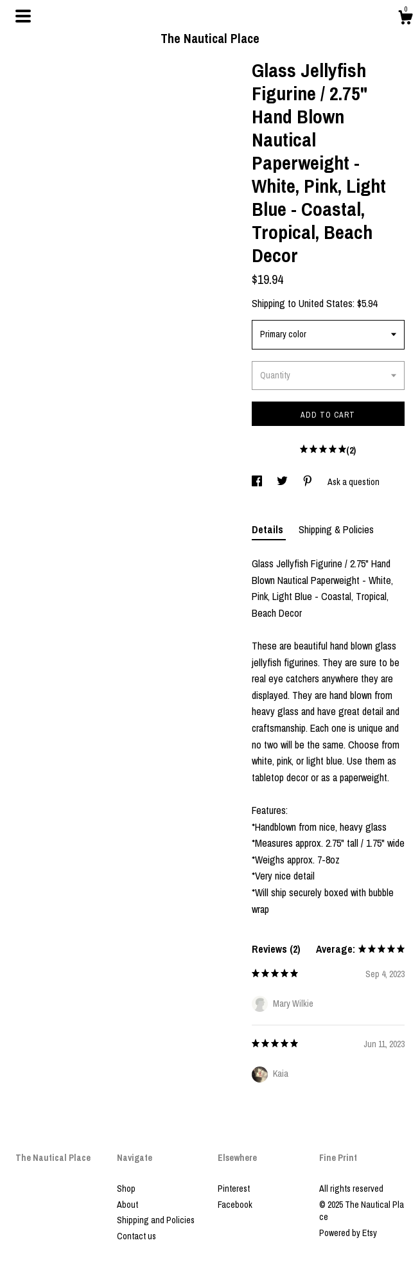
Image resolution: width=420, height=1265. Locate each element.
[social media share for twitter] (283, 482)
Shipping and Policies (156, 1220)
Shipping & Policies (336, 529)
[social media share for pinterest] (308, 482)
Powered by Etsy (348, 1233)
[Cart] (405, 19)
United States (326, 303)
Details (269, 529)
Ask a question (354, 482)
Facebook (235, 1204)
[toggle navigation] (23, 16)
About (127, 1204)
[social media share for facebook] (258, 482)
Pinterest (234, 1188)
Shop (126, 1188)
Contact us (136, 1236)
